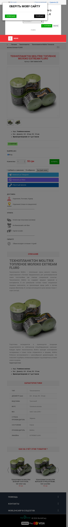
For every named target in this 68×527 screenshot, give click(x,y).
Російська (40, 16)
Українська (10, 16)
